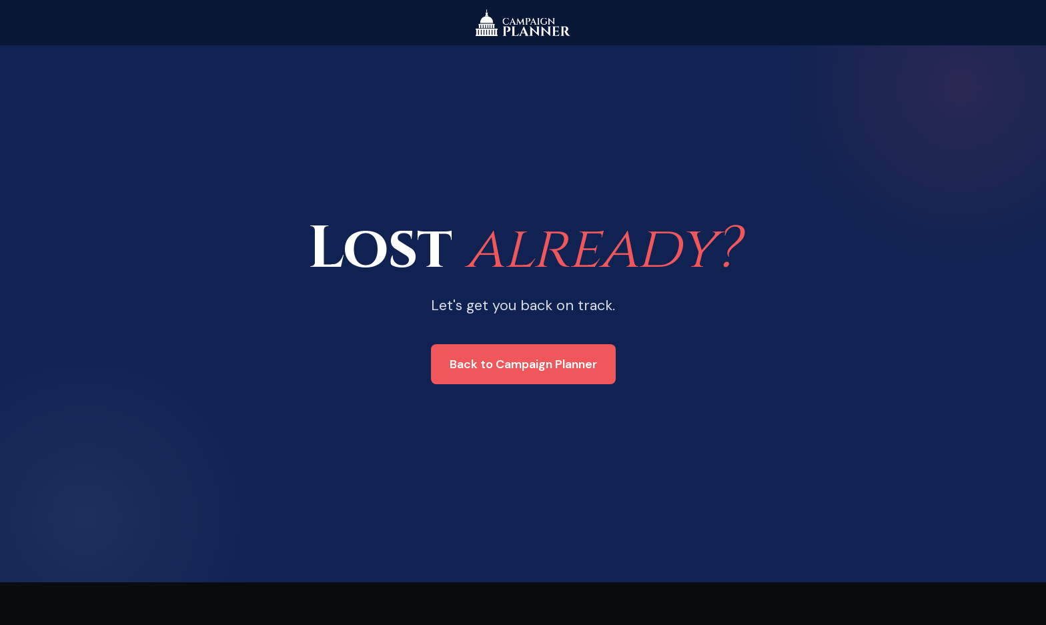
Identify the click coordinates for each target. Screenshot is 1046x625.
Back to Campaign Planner (523, 364)
